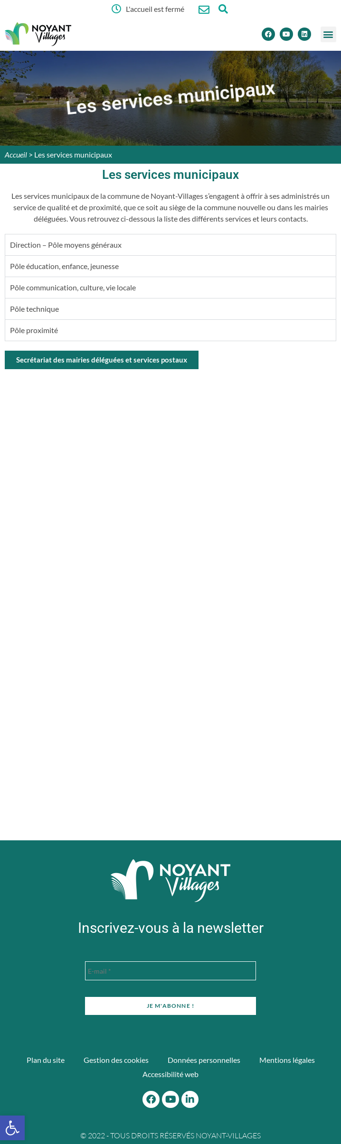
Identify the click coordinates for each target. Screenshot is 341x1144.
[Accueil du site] (170, 880)
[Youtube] (286, 34)
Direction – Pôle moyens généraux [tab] (66, 244)
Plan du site (46, 1059)
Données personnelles (204, 1059)
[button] (328, 34)
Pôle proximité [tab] (34, 330)
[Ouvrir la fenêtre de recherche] (223, 8)
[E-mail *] (170, 970)
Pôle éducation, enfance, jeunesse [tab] (64, 265)
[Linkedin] (304, 34)
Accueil (16, 154)
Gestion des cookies (116, 1059)
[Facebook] (268, 34)
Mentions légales (287, 1059)
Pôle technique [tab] (34, 308)
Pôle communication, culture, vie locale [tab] (73, 287)
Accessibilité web (170, 1074)
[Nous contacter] (204, 9)
